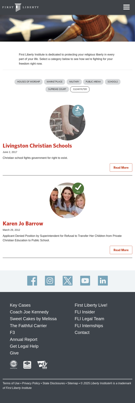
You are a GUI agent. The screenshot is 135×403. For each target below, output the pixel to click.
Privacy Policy (31, 383)
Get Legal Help (24, 346)
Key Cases (20, 305)
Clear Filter (80, 89)
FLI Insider (85, 311)
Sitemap (73, 383)
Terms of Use (11, 383)
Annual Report (23, 339)
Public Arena (93, 81)
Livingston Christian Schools (37, 145)
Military (74, 81)
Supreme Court (57, 89)
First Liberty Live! (91, 305)
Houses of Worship (28, 81)
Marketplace (54, 81)
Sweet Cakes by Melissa (33, 318)
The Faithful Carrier (28, 325)
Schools (113, 81)
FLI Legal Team (89, 318)
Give (14, 353)
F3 (12, 332)
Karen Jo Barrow (23, 223)
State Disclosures (54, 383)
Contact (82, 332)
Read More (121, 167)
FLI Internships (89, 325)
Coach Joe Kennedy (29, 311)
